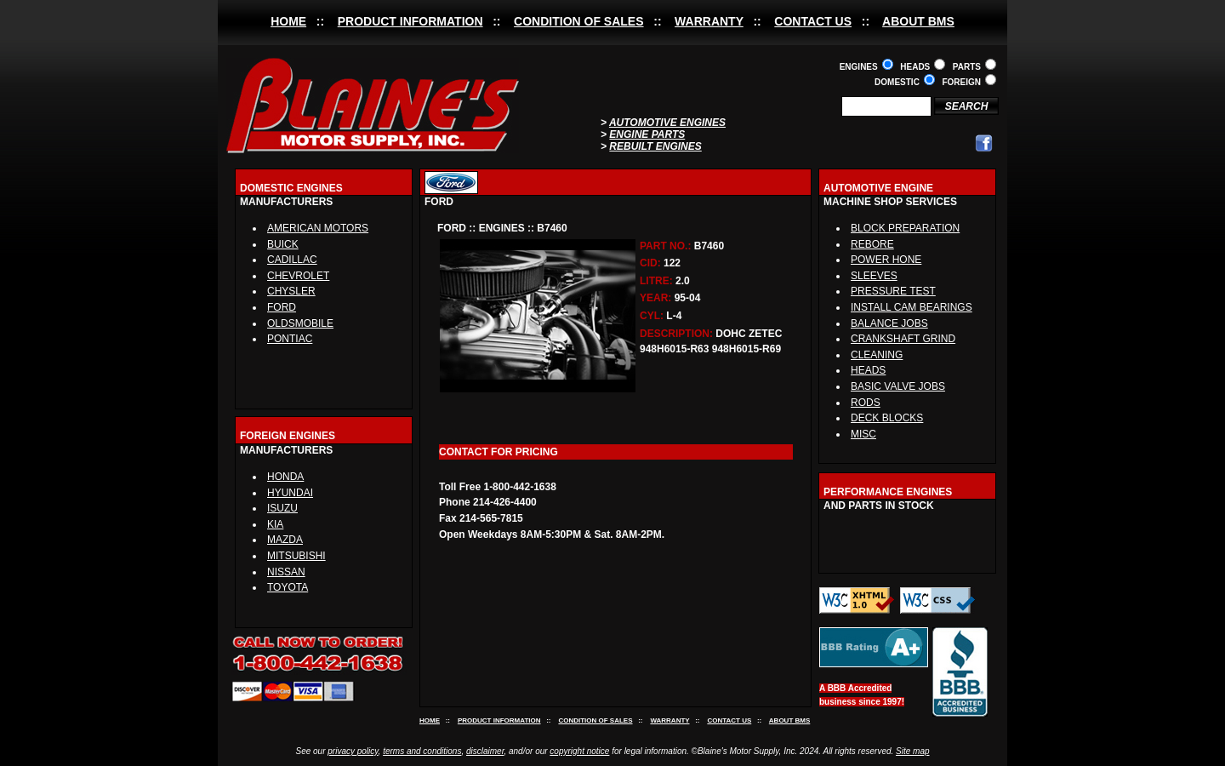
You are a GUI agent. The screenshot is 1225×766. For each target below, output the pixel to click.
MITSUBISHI (296, 556)
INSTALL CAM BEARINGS (911, 307)
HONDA (285, 477)
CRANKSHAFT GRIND (903, 339)
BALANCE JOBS (889, 323)
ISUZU (282, 508)
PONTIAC (289, 339)
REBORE (872, 244)
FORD (281, 307)
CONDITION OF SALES (578, 21)
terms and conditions (422, 751)
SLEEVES (874, 276)
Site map (912, 751)
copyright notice (579, 751)
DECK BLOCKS (887, 418)
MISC (863, 434)
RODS (865, 403)
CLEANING (877, 355)
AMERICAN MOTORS (317, 228)
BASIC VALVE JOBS (898, 386)
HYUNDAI (290, 493)
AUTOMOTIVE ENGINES (667, 123)
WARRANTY (709, 21)
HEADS (868, 370)
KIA (275, 524)
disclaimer (485, 751)
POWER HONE (886, 260)
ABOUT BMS (918, 21)
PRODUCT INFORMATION (410, 21)
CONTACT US (813, 21)
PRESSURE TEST (893, 291)
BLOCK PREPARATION (905, 228)
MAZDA (285, 540)
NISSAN (286, 572)
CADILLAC (292, 260)
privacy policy (353, 751)
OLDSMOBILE (300, 323)
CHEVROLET (298, 276)
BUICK (283, 244)
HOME (288, 21)
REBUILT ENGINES (655, 146)
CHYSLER (291, 291)
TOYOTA (287, 587)
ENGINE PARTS (647, 134)
